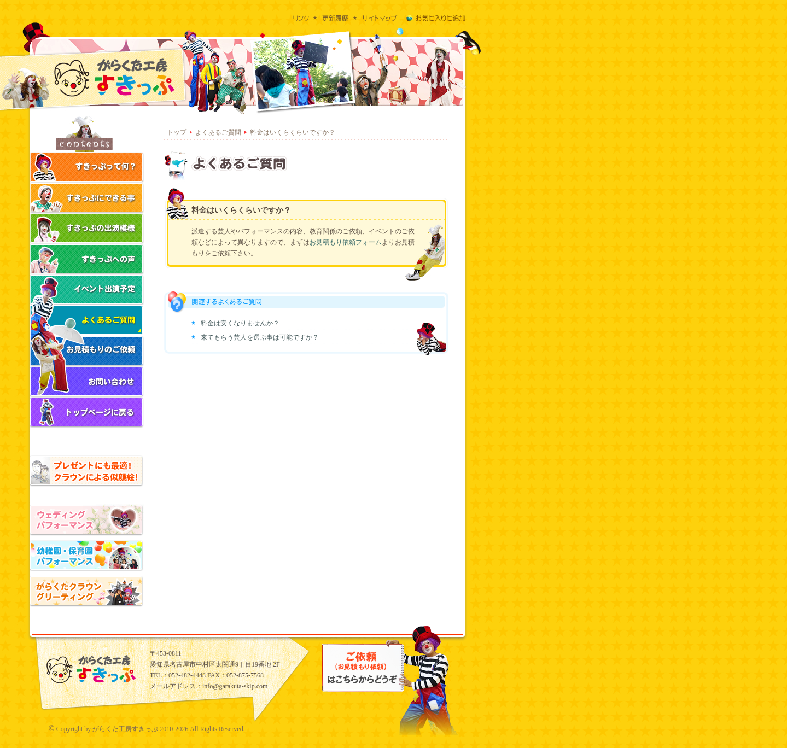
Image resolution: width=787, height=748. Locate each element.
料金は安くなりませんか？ (240, 323)
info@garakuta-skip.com (234, 686)
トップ (176, 132)
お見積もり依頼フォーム (346, 242)
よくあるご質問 (218, 132)
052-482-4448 (187, 675)
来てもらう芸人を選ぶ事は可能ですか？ (260, 337)
